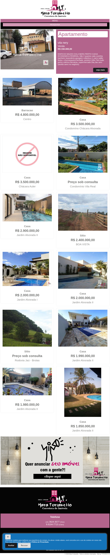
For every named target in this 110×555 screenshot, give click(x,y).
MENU (55, 21)
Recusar (24, 545)
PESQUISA (55, 25)
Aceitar (11, 545)
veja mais (100, 70)
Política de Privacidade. (40, 542)
